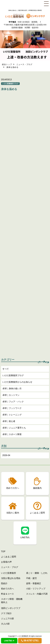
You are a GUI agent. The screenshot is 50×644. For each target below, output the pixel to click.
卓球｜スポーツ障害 (12, 435)
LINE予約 (8, 641)
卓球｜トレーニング (12, 415)
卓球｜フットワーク (12, 408)
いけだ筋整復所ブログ (13, 376)
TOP (3, 551)
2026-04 (6, 456)
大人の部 (5, 624)
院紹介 (4, 583)
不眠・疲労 (31, 578)
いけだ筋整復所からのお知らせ (17, 382)
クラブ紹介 (6, 613)
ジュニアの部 (7, 618)
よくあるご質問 (8, 557)
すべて (5, 369)
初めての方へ (7, 588)
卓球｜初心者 (8, 422)
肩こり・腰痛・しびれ (36, 573)
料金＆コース (7, 594)
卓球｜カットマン (10, 395)
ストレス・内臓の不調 (36, 594)
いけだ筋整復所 (8, 573)
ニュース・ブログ (24, 65)
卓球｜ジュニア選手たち (14, 428)
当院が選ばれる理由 (10, 578)
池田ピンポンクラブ (10, 608)
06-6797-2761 (31, 640)
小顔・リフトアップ (35, 588)
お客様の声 (6, 562)
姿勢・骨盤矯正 (33, 583)
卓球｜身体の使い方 (12, 389)
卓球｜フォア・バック (13, 402)
